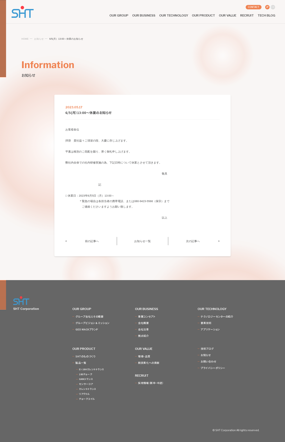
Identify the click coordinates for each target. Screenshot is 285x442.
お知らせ (39, 38)
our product (203, 15)
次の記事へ (193, 241)
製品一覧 (80, 363)
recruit (247, 15)
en (272, 7)
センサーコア (86, 384)
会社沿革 (143, 329)
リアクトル (84, 394)
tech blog (266, 15)
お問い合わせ (208, 361)
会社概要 (143, 323)
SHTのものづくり (85, 356)
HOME (25, 38)
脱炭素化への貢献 (148, 363)
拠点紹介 (143, 336)
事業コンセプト (146, 316)
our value (227, 15)
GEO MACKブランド (86, 329)
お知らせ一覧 (142, 241)
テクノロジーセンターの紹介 (217, 316)
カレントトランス (87, 389)
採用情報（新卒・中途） (151, 383)
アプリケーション (210, 329)
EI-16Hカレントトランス (91, 369)
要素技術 (206, 323)
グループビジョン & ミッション (92, 323)
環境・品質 (144, 356)
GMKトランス (86, 379)
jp (267, 7)
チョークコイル (87, 399)
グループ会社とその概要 (89, 316)
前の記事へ (92, 241)
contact (253, 7)
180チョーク (85, 374)
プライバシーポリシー (213, 368)
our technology (173, 15)
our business (143, 15)
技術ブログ (207, 348)
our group (118, 15)
